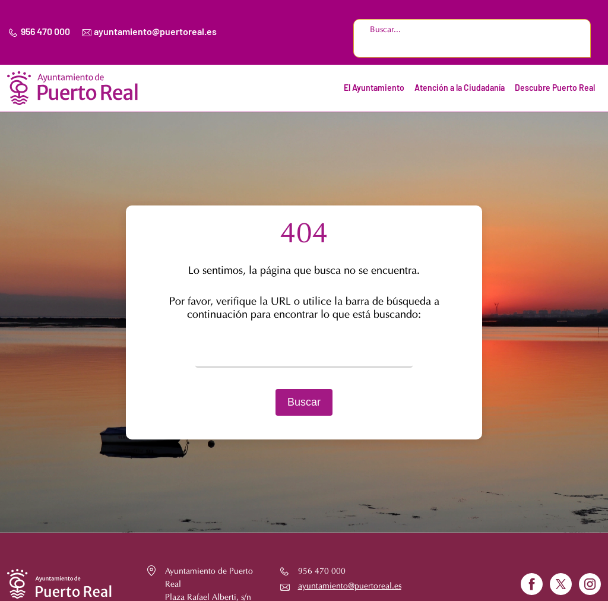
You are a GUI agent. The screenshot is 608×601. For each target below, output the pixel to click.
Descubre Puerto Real (555, 88)
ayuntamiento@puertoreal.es (155, 32)
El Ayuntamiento (374, 88)
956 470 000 (45, 32)
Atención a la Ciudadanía (459, 88)
